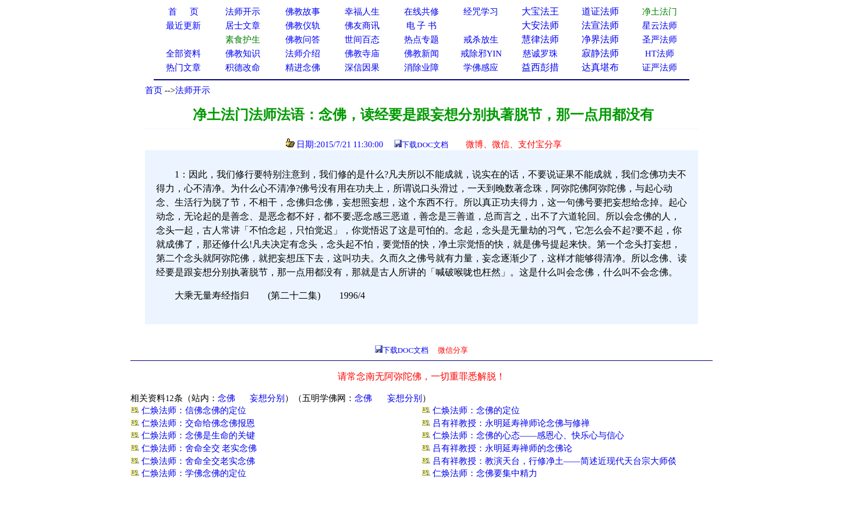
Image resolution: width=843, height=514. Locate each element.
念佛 (226, 398)
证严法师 (659, 67)
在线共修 (421, 11)
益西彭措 (540, 67)
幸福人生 (362, 11)
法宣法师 (600, 25)
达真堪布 (600, 67)
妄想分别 (267, 398)
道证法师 (600, 11)
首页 (153, 90)
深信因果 (362, 67)
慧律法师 (540, 39)
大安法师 (540, 25)
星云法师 (659, 25)
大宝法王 (540, 11)
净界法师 (600, 39)
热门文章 (183, 67)
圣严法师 (659, 39)
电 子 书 (421, 25)
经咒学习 (480, 11)
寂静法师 (600, 53)
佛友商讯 (362, 25)
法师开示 (192, 90)
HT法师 (659, 53)
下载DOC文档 (425, 144)
